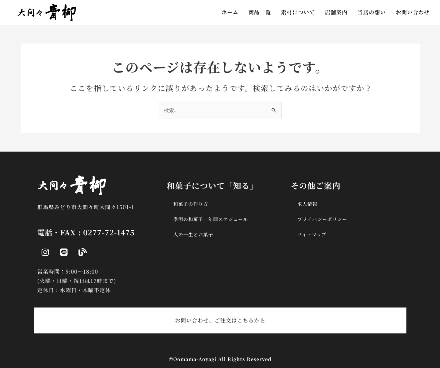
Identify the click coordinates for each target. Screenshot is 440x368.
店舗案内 (336, 12)
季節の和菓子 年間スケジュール (210, 219)
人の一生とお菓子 (193, 234)
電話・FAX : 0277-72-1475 (86, 232)
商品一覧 (259, 12)
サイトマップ (312, 234)
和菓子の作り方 (190, 203)
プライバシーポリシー (322, 219)
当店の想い (372, 12)
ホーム (229, 12)
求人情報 (307, 203)
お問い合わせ (413, 12)
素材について (298, 12)
